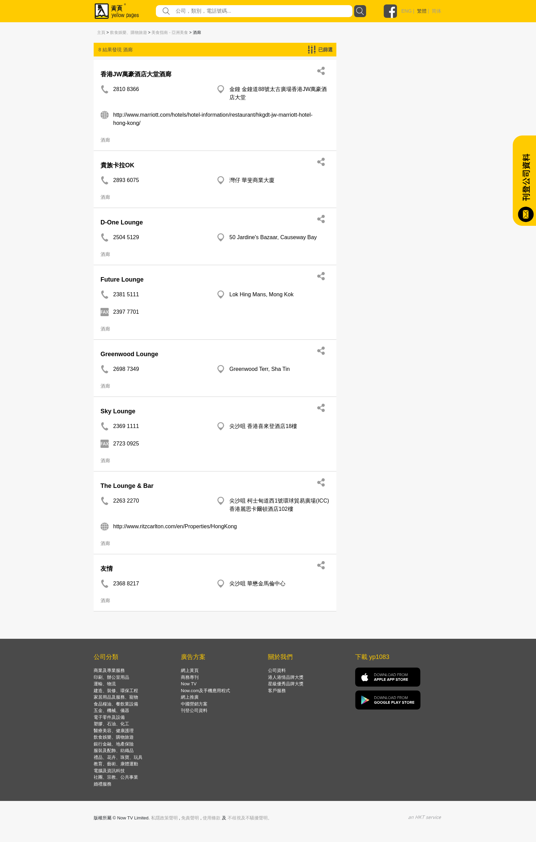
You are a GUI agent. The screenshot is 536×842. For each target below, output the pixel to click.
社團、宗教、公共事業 (116, 777)
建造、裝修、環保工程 (116, 690)
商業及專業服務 (109, 670)
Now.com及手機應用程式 (205, 690)
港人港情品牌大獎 (286, 677)
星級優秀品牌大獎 (286, 683)
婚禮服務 (102, 784)
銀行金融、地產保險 (114, 744)
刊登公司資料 (194, 710)
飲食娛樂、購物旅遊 (128, 32)
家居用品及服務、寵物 (116, 697)
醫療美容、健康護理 (114, 730)
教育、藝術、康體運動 (116, 763)
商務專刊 (190, 677)
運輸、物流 (105, 683)
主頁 (101, 32)
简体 (436, 11)
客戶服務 (277, 690)
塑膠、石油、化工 (111, 723)
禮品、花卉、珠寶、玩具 (118, 757)
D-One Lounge (121, 222)
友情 (106, 568)
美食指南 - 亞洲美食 (169, 32)
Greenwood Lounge (129, 354)
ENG (406, 11)
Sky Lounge (117, 411)
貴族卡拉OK (117, 165)
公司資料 (277, 670)
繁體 (422, 11)
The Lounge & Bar (126, 485)
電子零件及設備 (109, 717)
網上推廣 (190, 697)
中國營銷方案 (194, 704)
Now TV (189, 683)
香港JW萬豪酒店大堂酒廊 (135, 74)
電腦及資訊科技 (109, 770)
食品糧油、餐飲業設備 (116, 704)
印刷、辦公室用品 (111, 677)
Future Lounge (122, 279)
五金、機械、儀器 (111, 710)
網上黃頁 (190, 670)
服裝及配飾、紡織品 (114, 750)
